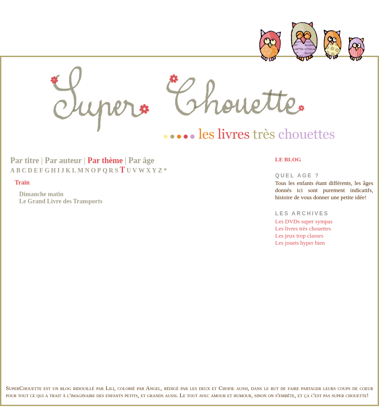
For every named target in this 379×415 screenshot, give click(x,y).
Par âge (141, 160)
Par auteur (63, 160)
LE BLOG (288, 159)
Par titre (24, 160)
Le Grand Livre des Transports (61, 201)
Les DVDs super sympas (304, 221)
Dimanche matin (41, 194)
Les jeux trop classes (299, 235)
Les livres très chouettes (303, 228)
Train (22, 182)
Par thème (105, 160)
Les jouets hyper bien (300, 242)
